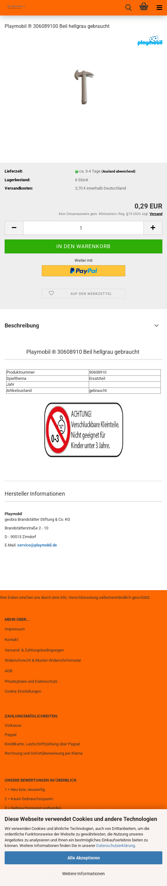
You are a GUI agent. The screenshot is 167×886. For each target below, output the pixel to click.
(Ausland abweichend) (118, 171)
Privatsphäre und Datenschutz (31, 681)
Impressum (15, 629)
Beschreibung (22, 325)
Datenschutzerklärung (115, 845)
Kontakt (11, 639)
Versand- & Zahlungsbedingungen (34, 650)
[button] (14, 228)
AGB (8, 671)
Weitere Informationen (83, 873)
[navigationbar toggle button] (159, 7)
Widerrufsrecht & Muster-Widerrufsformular (43, 660)
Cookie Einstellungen (23, 691)
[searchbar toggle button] (128, 7)
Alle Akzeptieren (83, 857)
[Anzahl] (83, 228)
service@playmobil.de (37, 545)
